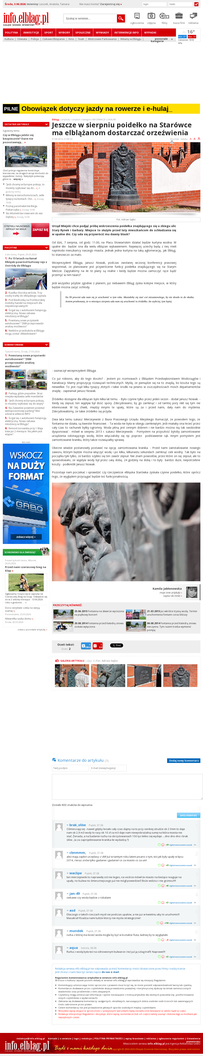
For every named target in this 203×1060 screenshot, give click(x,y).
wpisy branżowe (134, 1038)
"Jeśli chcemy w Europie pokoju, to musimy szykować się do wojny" (24, 402)
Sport (48, 32)
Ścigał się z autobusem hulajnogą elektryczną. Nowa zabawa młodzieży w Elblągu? (25, 313)
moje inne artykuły (170, 592)
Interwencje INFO (126, 32)
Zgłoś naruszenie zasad (180, 845)
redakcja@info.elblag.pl (30, 1038)
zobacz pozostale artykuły (32, 629)
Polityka (11, 32)
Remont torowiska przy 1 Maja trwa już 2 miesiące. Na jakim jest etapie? (24, 431)
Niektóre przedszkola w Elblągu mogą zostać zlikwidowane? (24, 332)
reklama (151, 1038)
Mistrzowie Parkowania (102, 39)
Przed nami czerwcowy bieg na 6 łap (25, 568)
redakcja (86, 1038)
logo (76, 1038)
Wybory (64, 32)
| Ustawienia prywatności (192, 1040)
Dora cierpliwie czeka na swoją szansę (22, 609)
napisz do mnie (172, 595)
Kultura (9, 39)
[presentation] (144, 810)
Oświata (22, 39)
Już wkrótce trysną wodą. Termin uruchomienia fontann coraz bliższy (172, 613)
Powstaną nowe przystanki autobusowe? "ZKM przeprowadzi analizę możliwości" (24, 323)
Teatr (81, 39)
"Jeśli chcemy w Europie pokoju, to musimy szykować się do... (25, 186)
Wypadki (150, 32)
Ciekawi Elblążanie (54, 39)
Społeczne (82, 32)
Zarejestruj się (111, 4)
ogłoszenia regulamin (171, 1038)
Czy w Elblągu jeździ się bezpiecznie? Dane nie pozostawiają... (18, 138)
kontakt (52, 1038)
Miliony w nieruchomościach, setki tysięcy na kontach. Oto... (25, 197)
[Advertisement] (102, 71)
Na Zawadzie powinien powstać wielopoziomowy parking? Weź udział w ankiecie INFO (25, 411)
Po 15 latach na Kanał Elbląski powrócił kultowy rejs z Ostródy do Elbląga (26, 261)
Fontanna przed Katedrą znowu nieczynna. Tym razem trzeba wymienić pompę (171, 627)
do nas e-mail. (111, 972)
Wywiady (102, 32)
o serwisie (65, 1038)
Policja (35, 39)
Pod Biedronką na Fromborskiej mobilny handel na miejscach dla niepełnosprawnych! (25, 303)
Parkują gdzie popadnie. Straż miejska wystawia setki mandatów (24, 395)
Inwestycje (31, 32)
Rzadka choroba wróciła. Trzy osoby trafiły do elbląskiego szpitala (25, 294)
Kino (71, 39)
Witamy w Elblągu (130, 39)
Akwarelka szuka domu (19, 618)
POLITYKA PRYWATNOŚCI (108, 1038)
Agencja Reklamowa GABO (185, 1043)
